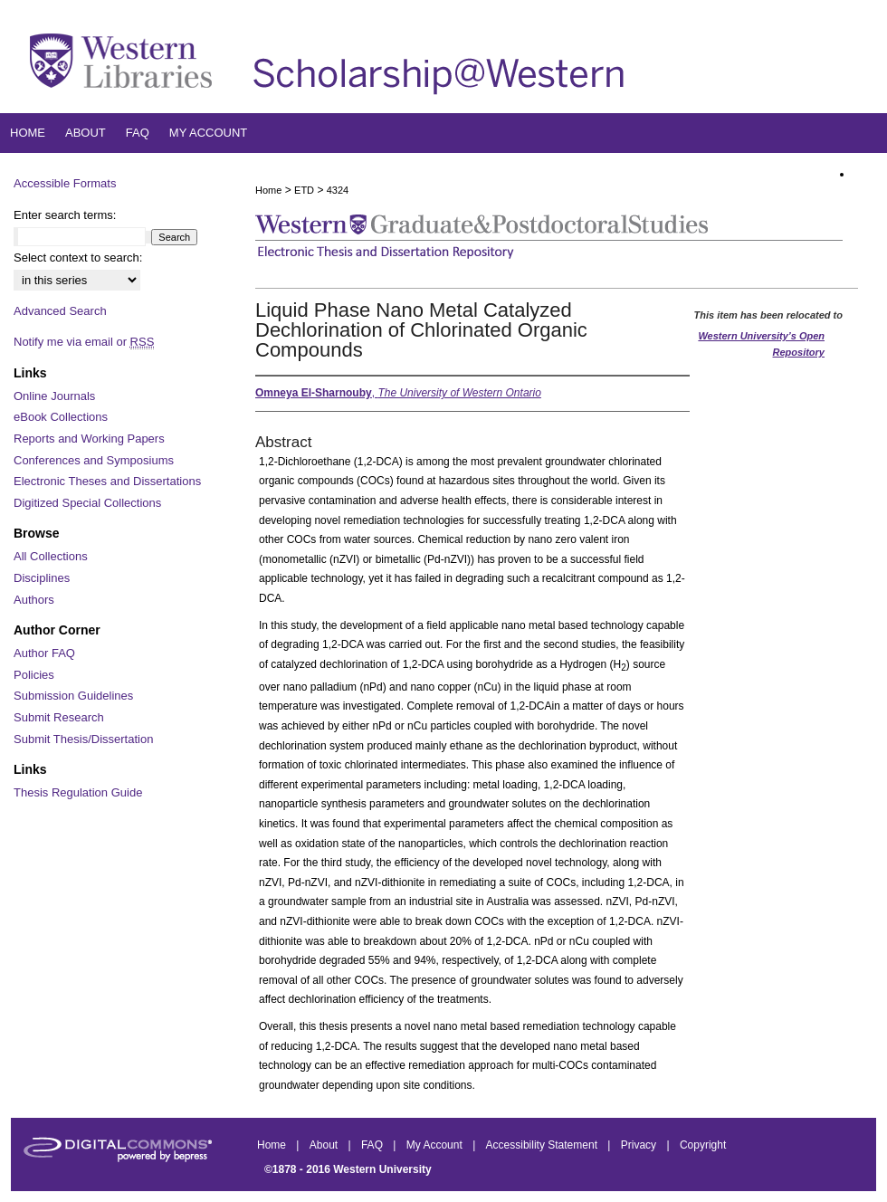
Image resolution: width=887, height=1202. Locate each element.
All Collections (51, 556)
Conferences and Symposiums (94, 460)
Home (268, 190)
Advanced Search (60, 311)
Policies (34, 675)
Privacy (640, 1145)
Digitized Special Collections (87, 503)
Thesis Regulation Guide (78, 792)
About (325, 1145)
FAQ (373, 1145)
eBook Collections (61, 417)
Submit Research (59, 717)
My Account (435, 1145)
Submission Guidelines (73, 695)
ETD (304, 190)
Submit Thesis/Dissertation (83, 739)
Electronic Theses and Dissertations (107, 481)
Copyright (703, 1145)
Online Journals (54, 396)
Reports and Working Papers (89, 438)
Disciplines (42, 578)
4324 (337, 190)
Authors (34, 599)
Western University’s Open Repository (761, 344)
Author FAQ (44, 653)
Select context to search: (78, 257)
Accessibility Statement (543, 1145)
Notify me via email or (84, 342)
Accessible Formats (65, 183)
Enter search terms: (65, 215)
